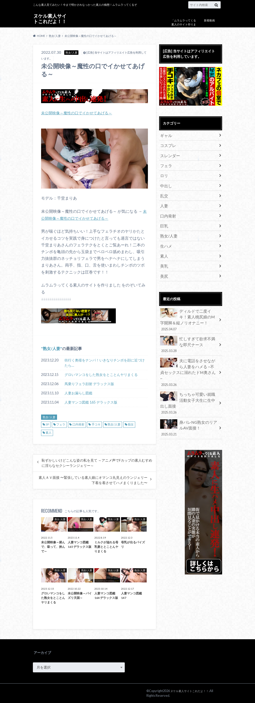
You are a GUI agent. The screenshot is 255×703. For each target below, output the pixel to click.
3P (47, 424)
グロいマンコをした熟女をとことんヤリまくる (101, 374)
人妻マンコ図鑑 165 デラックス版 (90, 402)
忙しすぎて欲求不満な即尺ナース (189, 329)
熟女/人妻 (51, 348)
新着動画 (209, 20)
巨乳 (163, 218)
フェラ (60, 424)
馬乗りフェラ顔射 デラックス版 (89, 384)
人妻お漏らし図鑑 (78, 393)
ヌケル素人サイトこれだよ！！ (49, 18)
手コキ (96, 424)
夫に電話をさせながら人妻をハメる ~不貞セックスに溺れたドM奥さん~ (189, 351)
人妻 (163, 199)
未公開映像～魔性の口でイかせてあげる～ (79, 112)
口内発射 (78, 424)
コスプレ (167, 144)
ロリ (163, 172)
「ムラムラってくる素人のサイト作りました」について (183, 24)
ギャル (165, 135)
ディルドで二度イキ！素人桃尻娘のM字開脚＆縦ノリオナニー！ (189, 306)
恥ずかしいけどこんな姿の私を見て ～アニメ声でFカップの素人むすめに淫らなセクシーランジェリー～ (97, 462)
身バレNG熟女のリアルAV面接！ (189, 394)
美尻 (163, 264)
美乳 (163, 255)
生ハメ (165, 236)
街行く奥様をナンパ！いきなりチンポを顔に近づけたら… (104, 362)
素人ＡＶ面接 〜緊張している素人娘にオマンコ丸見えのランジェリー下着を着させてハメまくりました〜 (93, 480)
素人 (49, 432)
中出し (165, 181)
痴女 (131, 424)
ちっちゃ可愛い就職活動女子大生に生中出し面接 (189, 374)
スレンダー (169, 153)
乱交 (163, 190)
